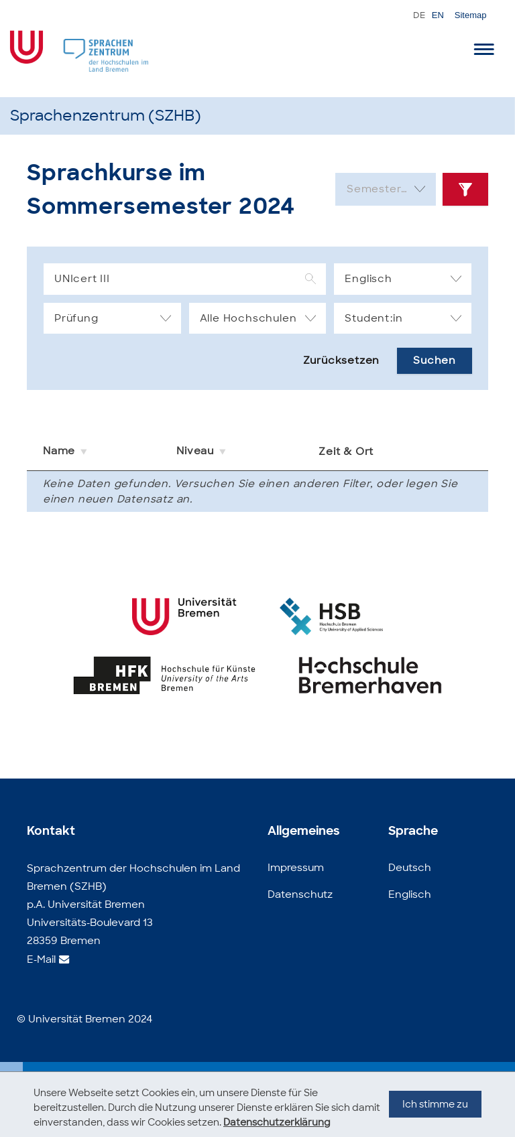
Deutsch (409, 867)
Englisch (409, 894)
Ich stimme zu (435, 1118)
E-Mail (41, 959)
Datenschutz (300, 894)
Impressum (296, 867)
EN (438, 15)
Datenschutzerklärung (277, 1122)
